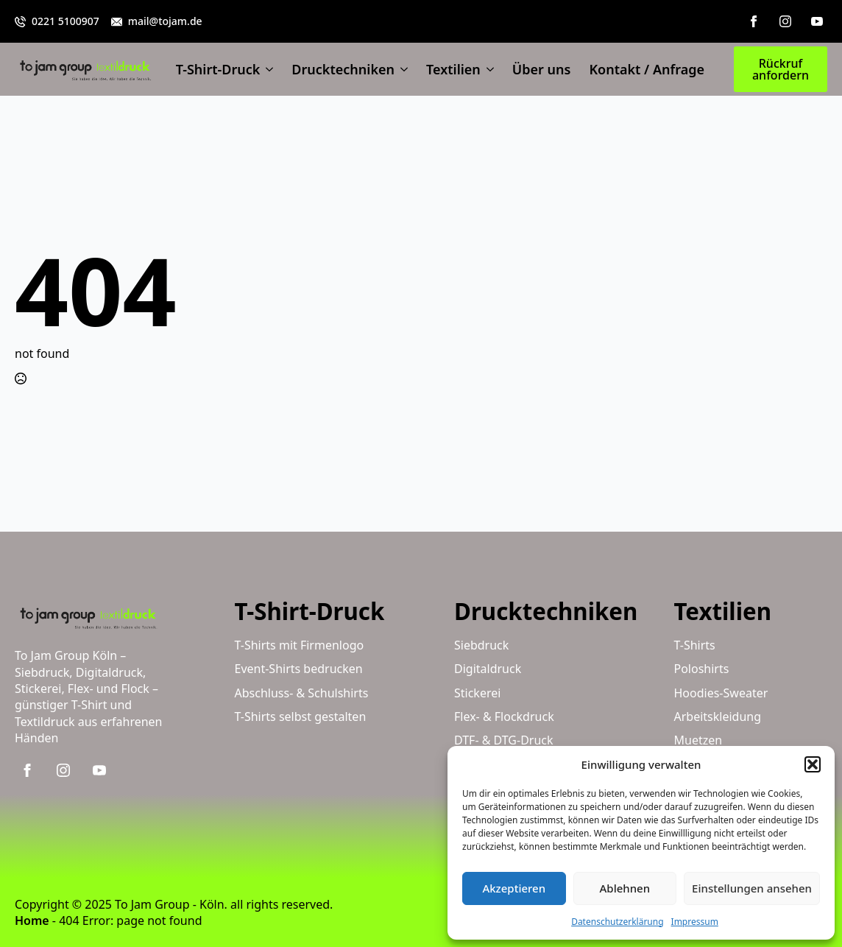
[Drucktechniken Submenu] (401, 69)
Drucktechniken (343, 69)
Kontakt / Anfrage (646, 69)
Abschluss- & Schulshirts (302, 693)
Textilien (453, 69)
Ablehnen (625, 888)
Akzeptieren (513, 888)
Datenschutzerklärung (617, 921)
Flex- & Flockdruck (504, 716)
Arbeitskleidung (718, 716)
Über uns (541, 69)
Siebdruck (481, 645)
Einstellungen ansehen (752, 888)
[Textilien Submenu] (487, 69)
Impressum (694, 921)
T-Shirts (694, 645)
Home (32, 920)
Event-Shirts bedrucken (299, 669)
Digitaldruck (487, 669)
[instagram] (785, 21)
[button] (812, 764)
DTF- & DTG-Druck (503, 740)
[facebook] (753, 21)
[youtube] (817, 21)
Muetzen (698, 740)
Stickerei (477, 693)
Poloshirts (701, 669)
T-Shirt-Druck (218, 69)
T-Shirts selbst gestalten (301, 716)
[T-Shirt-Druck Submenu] (266, 69)
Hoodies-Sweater (721, 693)
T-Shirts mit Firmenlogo (299, 645)
